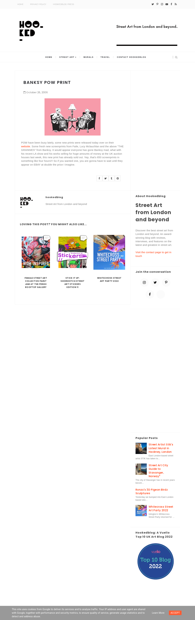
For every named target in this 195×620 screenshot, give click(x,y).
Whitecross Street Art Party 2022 (109, 279)
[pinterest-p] (157, 4)
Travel (105, 57)
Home (20, 4)
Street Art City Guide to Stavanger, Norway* (158, 471)
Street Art (67, 57)
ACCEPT (175, 612)
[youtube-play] (167, 4)
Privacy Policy (38, 4)
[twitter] (153, 4)
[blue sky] (160, 294)
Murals (89, 57)
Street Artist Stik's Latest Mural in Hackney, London (161, 448)
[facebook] (171, 4)
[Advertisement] (155, 131)
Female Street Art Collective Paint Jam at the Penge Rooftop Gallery (36, 283)
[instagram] (162, 4)
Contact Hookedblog (131, 57)
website (25, 146)
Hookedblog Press (63, 4)
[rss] (176, 4)
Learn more (158, 612)
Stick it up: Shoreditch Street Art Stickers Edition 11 (72, 283)
